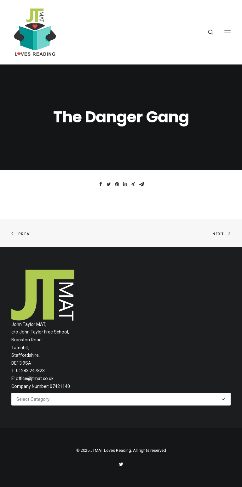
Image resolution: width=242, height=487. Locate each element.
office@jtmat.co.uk (35, 378)
